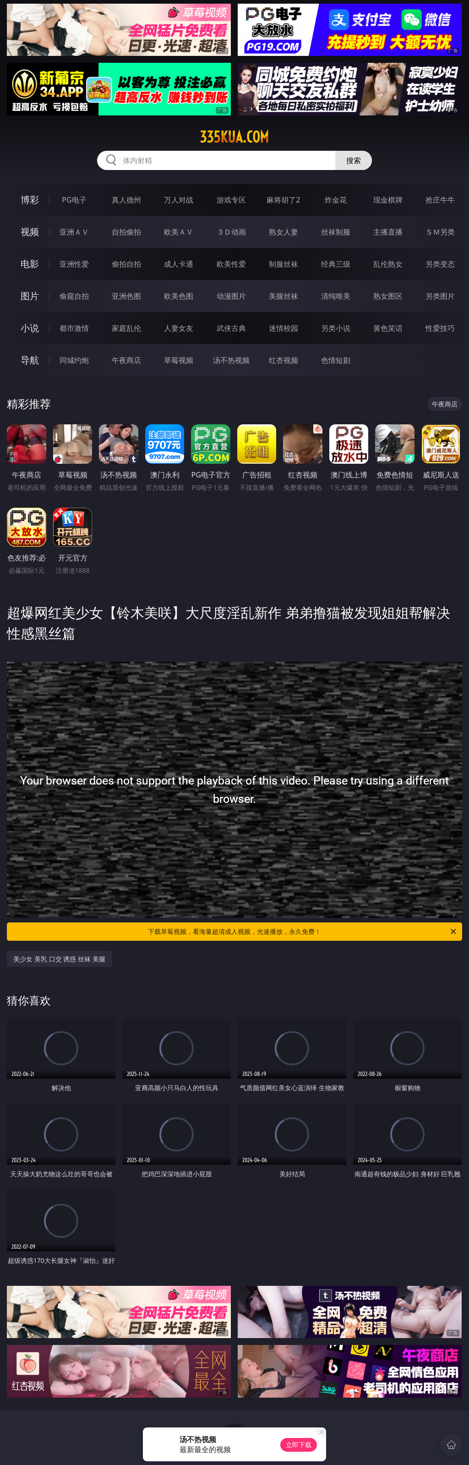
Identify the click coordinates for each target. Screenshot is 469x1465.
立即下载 (298, 1444)
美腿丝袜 (283, 296)
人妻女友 (178, 328)
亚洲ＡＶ (74, 232)
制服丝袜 (283, 264)
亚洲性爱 (74, 264)
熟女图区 (388, 296)
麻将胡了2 (283, 200)
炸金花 (336, 200)
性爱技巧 (440, 328)
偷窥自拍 (74, 296)
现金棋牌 (388, 200)
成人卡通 (178, 264)
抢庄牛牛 (440, 200)
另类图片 (440, 296)
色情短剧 (335, 360)
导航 (30, 360)
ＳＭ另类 (440, 232)
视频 (30, 231)
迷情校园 (283, 328)
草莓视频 (178, 360)
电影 (30, 264)
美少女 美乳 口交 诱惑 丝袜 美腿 (59, 959)
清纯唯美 (335, 296)
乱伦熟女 (388, 264)
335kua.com (234, 137)
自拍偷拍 (126, 232)
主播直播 (388, 232)
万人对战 (178, 200)
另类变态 (440, 264)
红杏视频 (283, 360)
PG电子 (74, 200)
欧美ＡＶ (178, 232)
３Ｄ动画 (231, 232)
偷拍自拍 (126, 264)
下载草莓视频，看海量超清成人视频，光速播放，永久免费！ (303, 931)
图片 (30, 296)
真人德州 (126, 200)
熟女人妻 (283, 232)
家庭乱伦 (126, 328)
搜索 (353, 160)
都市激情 (74, 328)
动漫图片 (231, 296)
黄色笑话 (388, 328)
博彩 (30, 199)
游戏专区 (231, 200)
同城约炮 (74, 360)
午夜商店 (126, 360)
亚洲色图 (126, 296)
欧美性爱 (231, 264)
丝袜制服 (335, 232)
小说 (30, 328)
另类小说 (335, 328)
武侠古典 (231, 328)
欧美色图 (178, 296)
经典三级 (335, 264)
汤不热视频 (231, 360)
